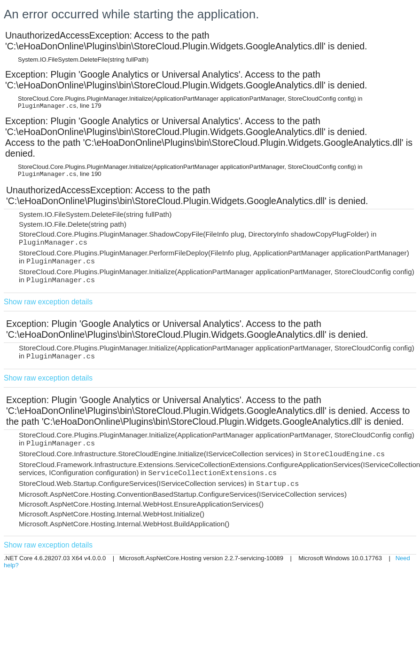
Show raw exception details (48, 302)
